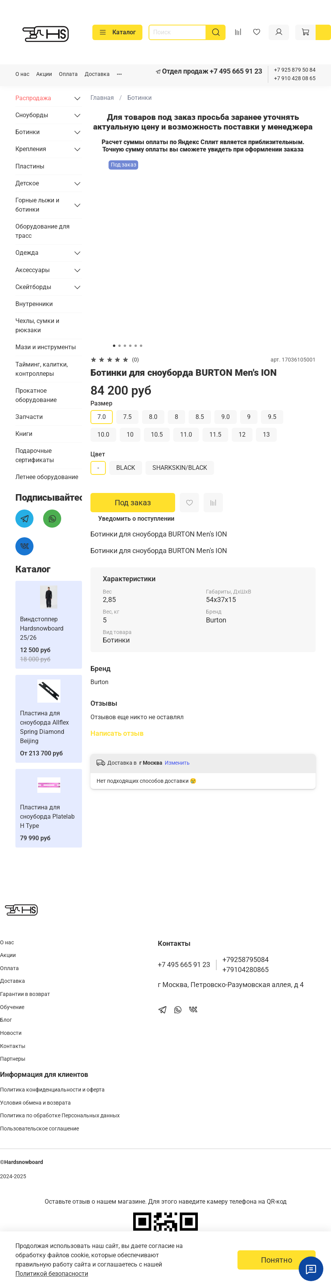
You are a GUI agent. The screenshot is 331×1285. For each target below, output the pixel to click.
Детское (27, 183)
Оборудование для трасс (42, 231)
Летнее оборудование (46, 477)
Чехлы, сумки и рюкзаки (37, 325)
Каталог (117, 32)
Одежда (26, 252)
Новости (11, 1033)
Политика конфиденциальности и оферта (52, 1090)
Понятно (276, 1260)
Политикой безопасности (51, 1273)
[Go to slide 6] (141, 346)
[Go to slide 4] (130, 346)
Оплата (68, 74)
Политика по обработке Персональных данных (60, 1115)
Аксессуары (32, 270)
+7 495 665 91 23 (235, 71)
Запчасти (29, 416)
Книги (23, 433)
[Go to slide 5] (136, 346)
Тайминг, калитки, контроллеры (41, 369)
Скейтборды (33, 287)
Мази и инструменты (45, 347)
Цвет (97, 454)
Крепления (30, 149)
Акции (44, 74)
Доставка (97, 74)
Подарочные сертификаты (34, 455)
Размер (101, 403)
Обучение (12, 1007)
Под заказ (133, 502)
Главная (102, 97)
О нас (22, 74)
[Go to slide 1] (114, 346)
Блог (6, 1020)
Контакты (12, 1046)
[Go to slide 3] (125, 346)
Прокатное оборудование (36, 395)
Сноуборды (31, 115)
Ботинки (139, 97)
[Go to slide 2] (120, 346)
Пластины (29, 166)
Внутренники (34, 304)
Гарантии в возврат (25, 994)
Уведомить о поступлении (136, 518)
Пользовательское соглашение (39, 1128)
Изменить (177, 763)
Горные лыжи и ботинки (37, 205)
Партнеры (12, 1059)
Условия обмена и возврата (35, 1103)
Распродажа (33, 98)
